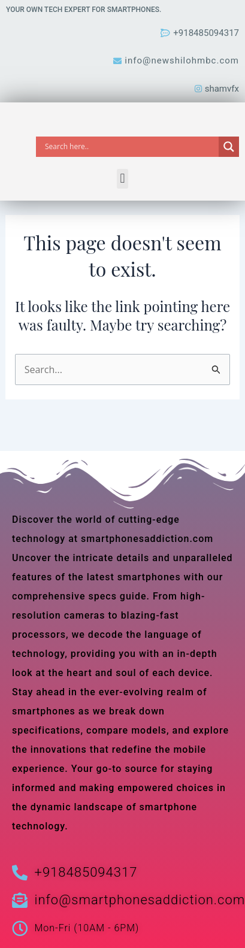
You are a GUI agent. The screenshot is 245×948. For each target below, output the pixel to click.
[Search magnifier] (229, 147)
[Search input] (130, 147)
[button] (122, 179)
